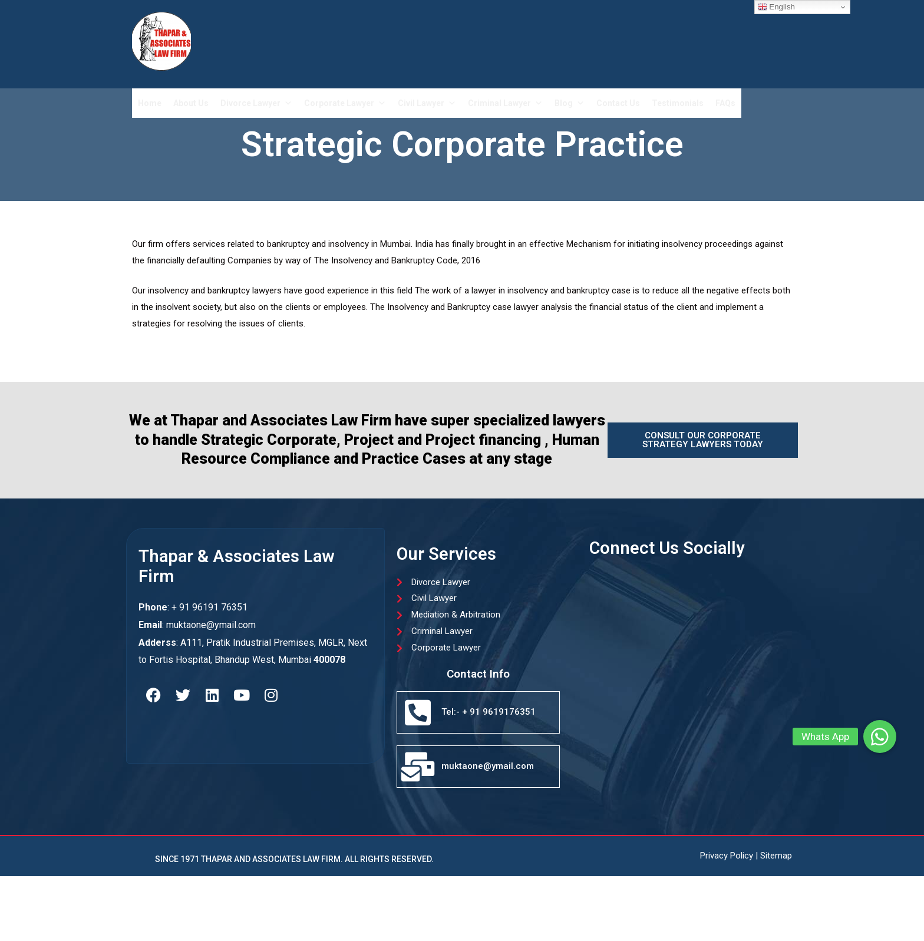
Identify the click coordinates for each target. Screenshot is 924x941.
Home (149, 103)
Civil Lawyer (427, 103)
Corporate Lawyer (345, 103)
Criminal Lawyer (505, 103)
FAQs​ (725, 103)
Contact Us (618, 103)
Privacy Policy (726, 855)
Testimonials (678, 103)
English (776, 7)
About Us (191, 103)
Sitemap (776, 855)
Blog (570, 103)
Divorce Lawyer (256, 103)
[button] (879, 736)
